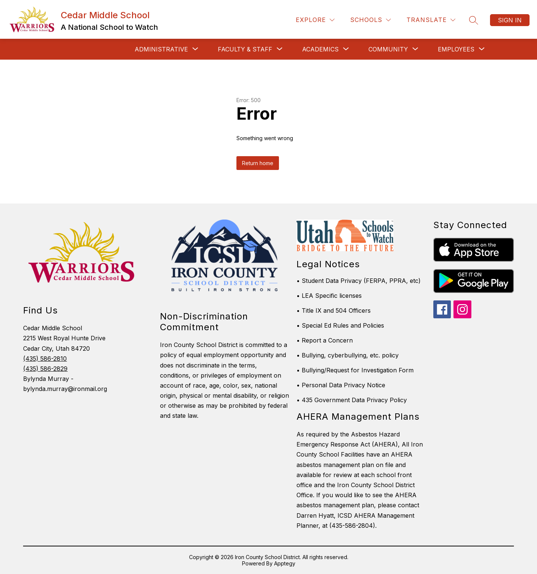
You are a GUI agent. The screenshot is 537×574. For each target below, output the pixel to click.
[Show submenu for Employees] (456, 49)
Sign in (510, 20)
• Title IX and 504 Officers (333, 310)
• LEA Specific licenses (329, 295)
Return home (257, 163)
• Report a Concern (324, 340)
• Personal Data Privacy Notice (340, 385)
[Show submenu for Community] (388, 49)
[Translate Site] (431, 20)
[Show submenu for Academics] (320, 49)
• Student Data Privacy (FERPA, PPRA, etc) (358, 280)
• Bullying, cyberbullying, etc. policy (347, 355)
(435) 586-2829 (45, 368)
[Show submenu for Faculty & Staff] (245, 49)
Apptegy (284, 563)
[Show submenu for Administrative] (161, 49)
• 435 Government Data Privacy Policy (351, 400)
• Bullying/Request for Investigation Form (355, 370)
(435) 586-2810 (45, 358)
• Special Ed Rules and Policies (340, 325)
